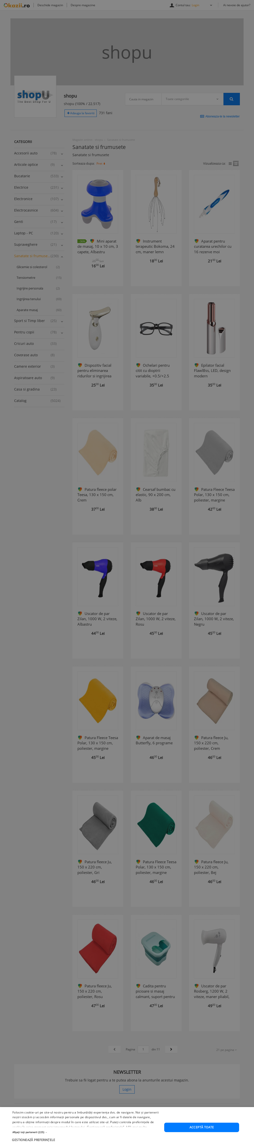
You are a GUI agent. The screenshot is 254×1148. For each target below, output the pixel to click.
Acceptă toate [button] (202, 1137)
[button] (86, 1142)
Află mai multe (136, 1137)
